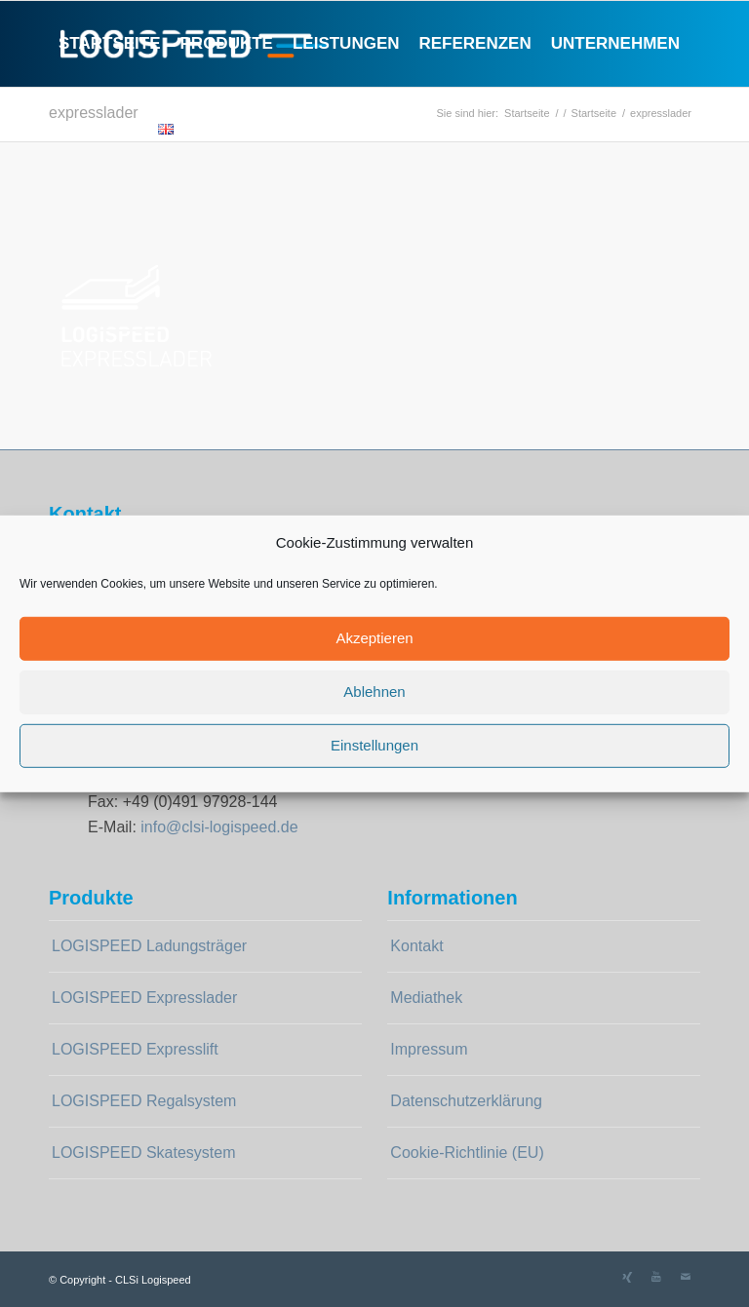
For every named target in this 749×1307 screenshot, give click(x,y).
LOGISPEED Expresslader (144, 997)
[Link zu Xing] (627, 1276)
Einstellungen (374, 745)
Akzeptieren (374, 638)
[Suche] (199, 130)
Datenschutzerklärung (466, 1101)
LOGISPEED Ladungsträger (149, 946)
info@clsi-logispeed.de (218, 827)
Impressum (428, 1049)
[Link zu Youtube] (656, 1276)
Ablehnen (374, 691)
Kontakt (416, 946)
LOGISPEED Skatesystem (144, 1152)
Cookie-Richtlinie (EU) (466, 1152)
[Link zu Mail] (685, 1276)
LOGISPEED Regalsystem (144, 1101)
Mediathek (426, 997)
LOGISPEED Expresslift (135, 1049)
